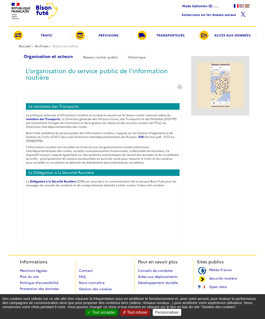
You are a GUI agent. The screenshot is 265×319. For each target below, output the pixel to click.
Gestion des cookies (95, 289)
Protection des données (39, 289)
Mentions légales (33, 270)
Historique (136, 57)
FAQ (82, 277)
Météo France (220, 269)
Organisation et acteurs (48, 56)
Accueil (25, 46)
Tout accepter (101, 312)
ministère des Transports (43, 119)
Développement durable (158, 283)
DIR (141, 137)
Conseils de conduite (155, 270)
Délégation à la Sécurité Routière (53, 181)
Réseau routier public (100, 57)
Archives (42, 46)
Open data (218, 286)
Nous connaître (92, 283)
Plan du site (29, 277)
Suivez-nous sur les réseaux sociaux (214, 13)
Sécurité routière (223, 278)
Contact (86, 270)
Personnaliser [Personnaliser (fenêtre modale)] (167, 312)
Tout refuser (135, 312)
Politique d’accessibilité (39, 283)
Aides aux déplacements (158, 277)
